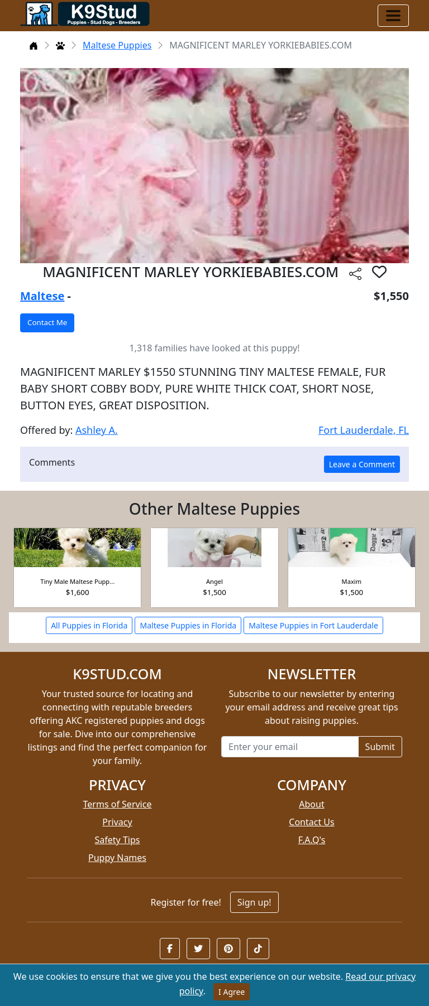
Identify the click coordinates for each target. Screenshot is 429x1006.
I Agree (231, 991)
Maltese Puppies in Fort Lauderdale (313, 625)
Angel (214, 581)
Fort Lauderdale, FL (363, 430)
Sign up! (254, 902)
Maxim (351, 581)
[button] (170, 948)
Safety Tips (117, 840)
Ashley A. (96, 430)
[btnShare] (355, 273)
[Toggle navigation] (393, 15)
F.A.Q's (312, 840)
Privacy (117, 822)
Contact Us (311, 822)
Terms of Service (117, 804)
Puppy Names (117, 858)
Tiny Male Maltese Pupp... (77, 581)
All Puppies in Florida (89, 625)
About (311, 804)
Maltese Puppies (117, 45)
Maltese (42, 295)
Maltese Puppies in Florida (188, 625)
